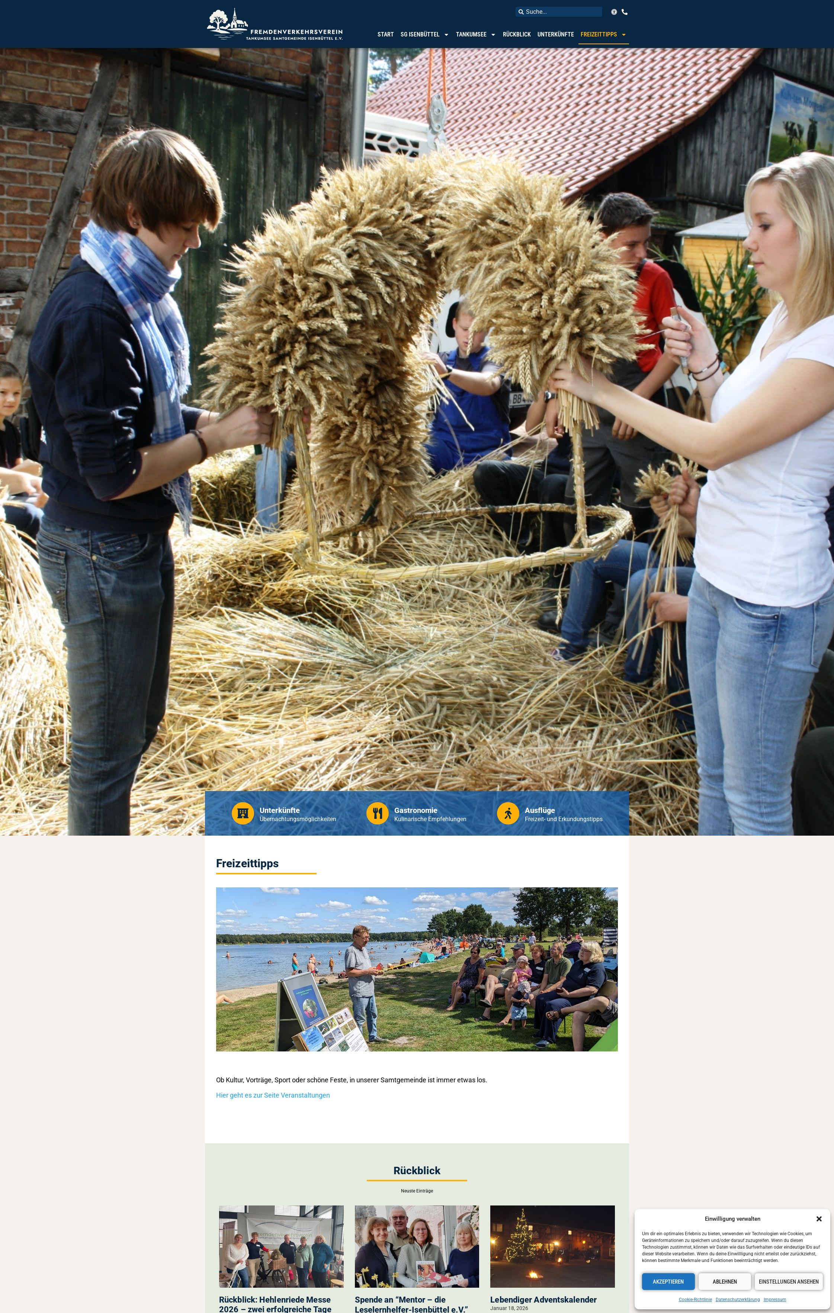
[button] (819, 1219)
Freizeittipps (604, 34)
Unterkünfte (556, 34)
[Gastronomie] (377, 813)
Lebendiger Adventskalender (543, 1299)
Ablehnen (725, 1281)
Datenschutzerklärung (738, 1299)
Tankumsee (476, 34)
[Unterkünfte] (243, 813)
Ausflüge (540, 810)
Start (386, 34)
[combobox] (559, 12)
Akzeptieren (668, 1281)
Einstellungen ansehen (789, 1281)
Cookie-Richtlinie (695, 1299)
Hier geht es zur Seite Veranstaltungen (273, 1095)
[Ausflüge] (508, 813)
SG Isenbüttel (425, 34)
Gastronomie (415, 810)
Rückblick (517, 34)
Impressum (775, 1299)
